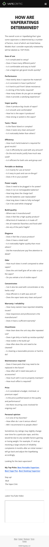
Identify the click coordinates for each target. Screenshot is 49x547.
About (15, 539)
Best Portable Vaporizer (28, 467)
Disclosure (27, 539)
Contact (20, 539)
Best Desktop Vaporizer (29, 471)
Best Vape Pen (11, 471)
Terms (32, 539)
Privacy (24, 541)
